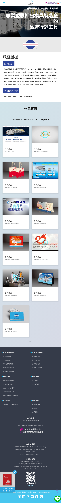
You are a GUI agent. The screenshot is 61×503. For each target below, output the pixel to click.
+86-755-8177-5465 (30, 469)
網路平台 (28, 119)
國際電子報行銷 (37, 368)
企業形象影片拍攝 (8, 371)
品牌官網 (7, 96)
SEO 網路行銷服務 (8, 380)
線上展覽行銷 (36, 360)
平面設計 (16, 119)
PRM (15, 96)
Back (30, 341)
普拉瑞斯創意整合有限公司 (29, 492)
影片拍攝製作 (41, 119)
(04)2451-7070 (30, 452)
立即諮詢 (35, 412)
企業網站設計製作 (8, 368)
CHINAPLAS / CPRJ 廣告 (10, 404)
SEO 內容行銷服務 (8, 384)
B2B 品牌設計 (7, 360)
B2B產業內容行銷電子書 (10, 395)
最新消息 (35, 408)
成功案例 (35, 380)
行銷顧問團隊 (7, 356)
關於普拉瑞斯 (36, 404)
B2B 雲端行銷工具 (8, 392)
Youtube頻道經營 (25, 96)
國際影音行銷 (36, 364)
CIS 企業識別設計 (8, 364)
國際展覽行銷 (36, 356)
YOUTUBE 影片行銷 (9, 388)
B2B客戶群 (35, 384)
